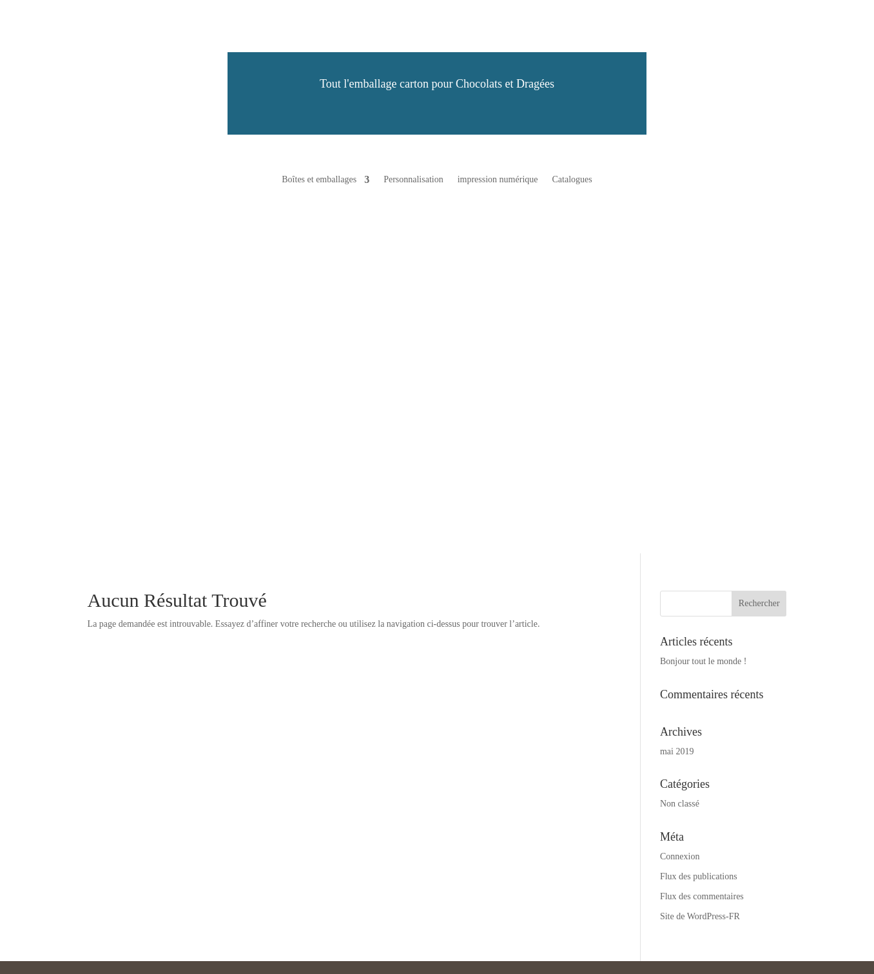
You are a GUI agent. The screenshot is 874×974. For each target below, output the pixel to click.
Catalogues (572, 179)
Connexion (679, 856)
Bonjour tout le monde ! (703, 661)
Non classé (679, 803)
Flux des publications (698, 876)
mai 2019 (677, 751)
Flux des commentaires (702, 896)
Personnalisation (413, 179)
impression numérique (498, 179)
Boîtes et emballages (319, 179)
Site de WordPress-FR (700, 916)
